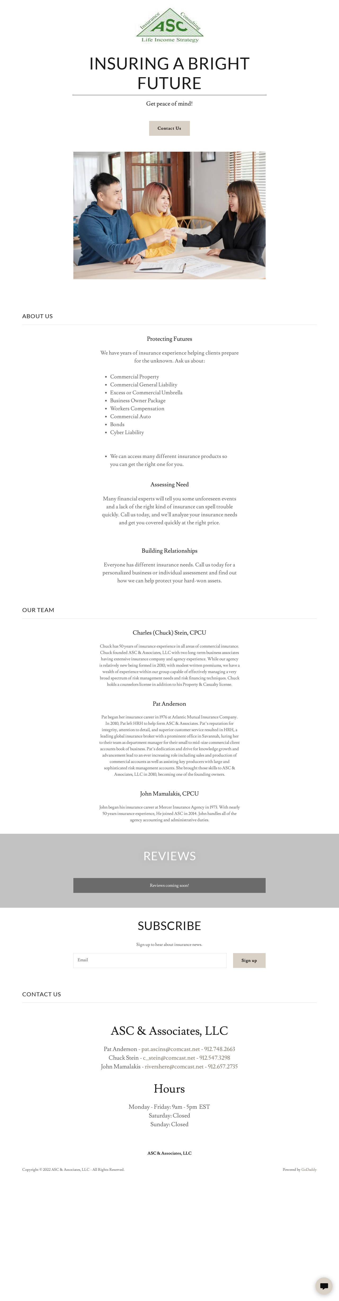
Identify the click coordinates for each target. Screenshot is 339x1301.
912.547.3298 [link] (214, 1058)
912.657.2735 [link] (223, 1067)
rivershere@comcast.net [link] (174, 1067)
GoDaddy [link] (309, 1169)
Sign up (249, 960)
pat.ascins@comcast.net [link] (170, 1049)
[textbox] (149, 960)
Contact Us (169, 128)
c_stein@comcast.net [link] (169, 1058)
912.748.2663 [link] (219, 1049)
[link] (170, 8)
